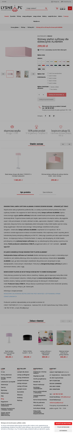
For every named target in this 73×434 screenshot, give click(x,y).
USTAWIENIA (63, 430)
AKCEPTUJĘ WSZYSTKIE (63, 423)
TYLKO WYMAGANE (63, 427)
